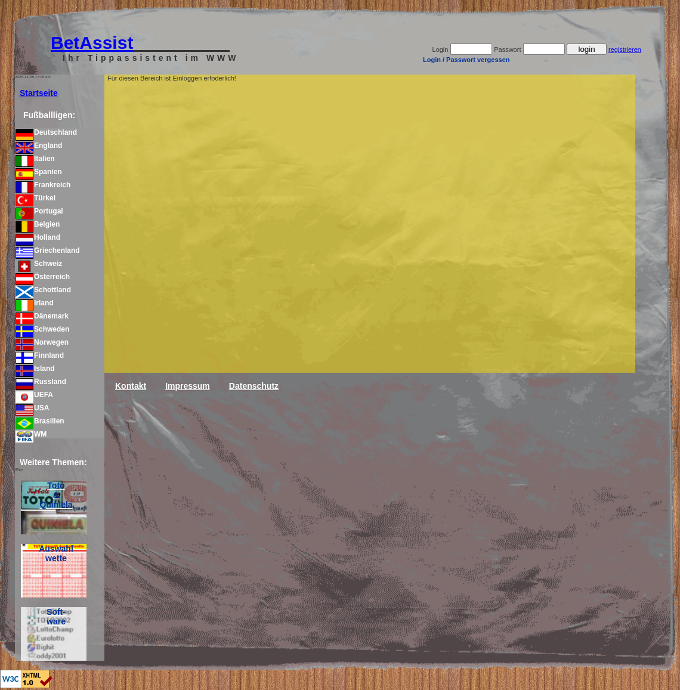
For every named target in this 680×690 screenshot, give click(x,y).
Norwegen (42, 342)
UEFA (34, 395)
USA (32, 408)
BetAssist (92, 42)
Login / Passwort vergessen (466, 59)
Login (440, 49)
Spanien (39, 172)
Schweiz (39, 263)
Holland (38, 237)
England (39, 145)
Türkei (35, 198)
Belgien (38, 224)
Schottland (43, 290)
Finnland (40, 355)
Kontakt (130, 386)
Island (35, 368)
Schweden (42, 329)
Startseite (39, 93)
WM (31, 434)
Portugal (39, 211)
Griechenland (48, 250)
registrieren (624, 49)
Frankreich (43, 185)
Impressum (187, 386)
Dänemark (42, 316)
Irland (35, 303)
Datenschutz (254, 386)
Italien (35, 158)
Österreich (43, 277)
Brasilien (40, 421)
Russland (41, 382)
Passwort (507, 49)
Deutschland (46, 132)
